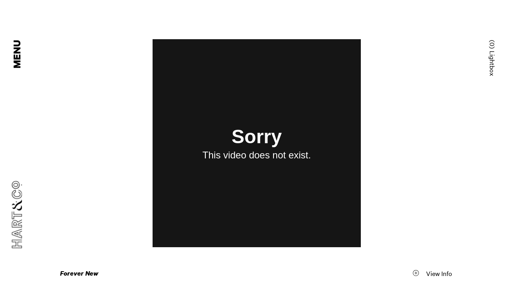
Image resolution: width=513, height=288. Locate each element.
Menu (17, 54)
